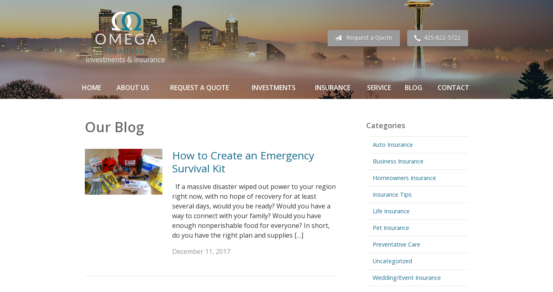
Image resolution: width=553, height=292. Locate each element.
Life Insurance (391, 211)
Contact (453, 87)
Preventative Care (396, 244)
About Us (133, 87)
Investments (274, 87)
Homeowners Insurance (404, 178)
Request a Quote (361, 38)
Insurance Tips (392, 194)
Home (91, 87)
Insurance (332, 87)
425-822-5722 (435, 38)
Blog (413, 87)
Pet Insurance (391, 228)
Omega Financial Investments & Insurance (125, 38)
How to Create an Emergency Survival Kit (243, 162)
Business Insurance (398, 161)
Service (379, 87)
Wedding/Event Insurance (407, 277)
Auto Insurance (393, 144)
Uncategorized (392, 261)
